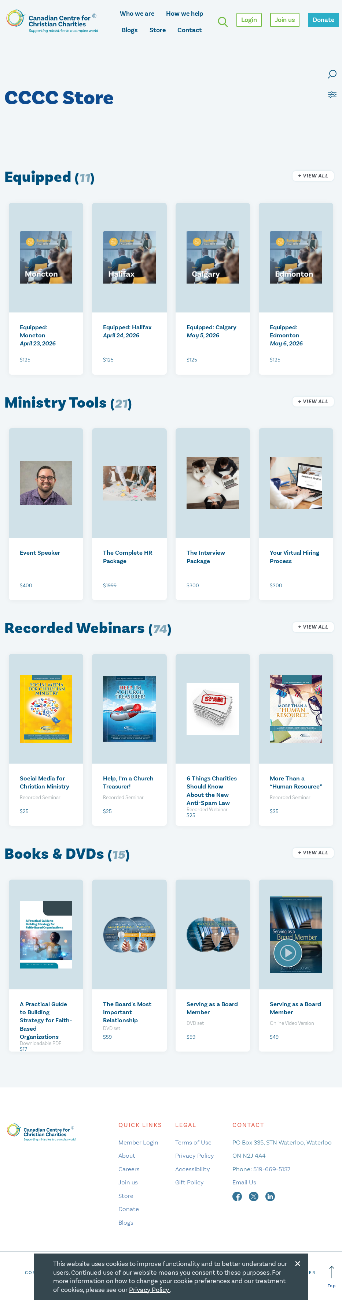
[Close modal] (297, 1262)
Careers (129, 1169)
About (126, 1155)
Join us (128, 1182)
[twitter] (254, 1195)
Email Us (244, 1182)
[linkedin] (270, 1195)
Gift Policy (189, 1182)
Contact (189, 30)
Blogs (130, 30)
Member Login (138, 1142)
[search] (223, 22)
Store (158, 30)
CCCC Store (59, 98)
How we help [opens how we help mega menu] (184, 14)
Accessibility (192, 1169)
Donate (128, 1209)
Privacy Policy (194, 1155)
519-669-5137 (271, 1169)
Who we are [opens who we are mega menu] (137, 14)
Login (249, 20)
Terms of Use (193, 1142)
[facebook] (237, 1195)
